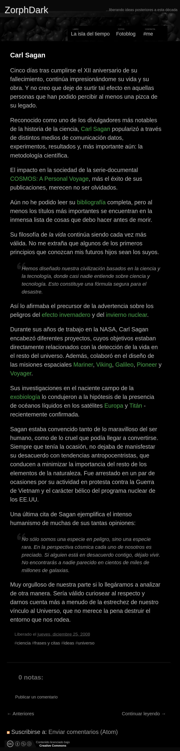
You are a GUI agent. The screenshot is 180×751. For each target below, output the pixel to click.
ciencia (24, 643)
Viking (104, 364)
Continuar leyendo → (144, 713)
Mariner (83, 364)
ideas (69, 643)
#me (148, 34)
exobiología (25, 397)
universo (86, 643)
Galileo (124, 364)
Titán (135, 405)
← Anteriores (20, 713)
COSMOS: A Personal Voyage (49, 178)
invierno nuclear (126, 315)
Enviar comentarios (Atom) (83, 732)
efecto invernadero (66, 315)
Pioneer (147, 364)
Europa (113, 405)
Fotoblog (126, 34)
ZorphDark (26, 10)
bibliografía (91, 202)
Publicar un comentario (36, 697)
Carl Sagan (27, 55)
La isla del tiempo (90, 34)
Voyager (20, 373)
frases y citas (47, 643)
